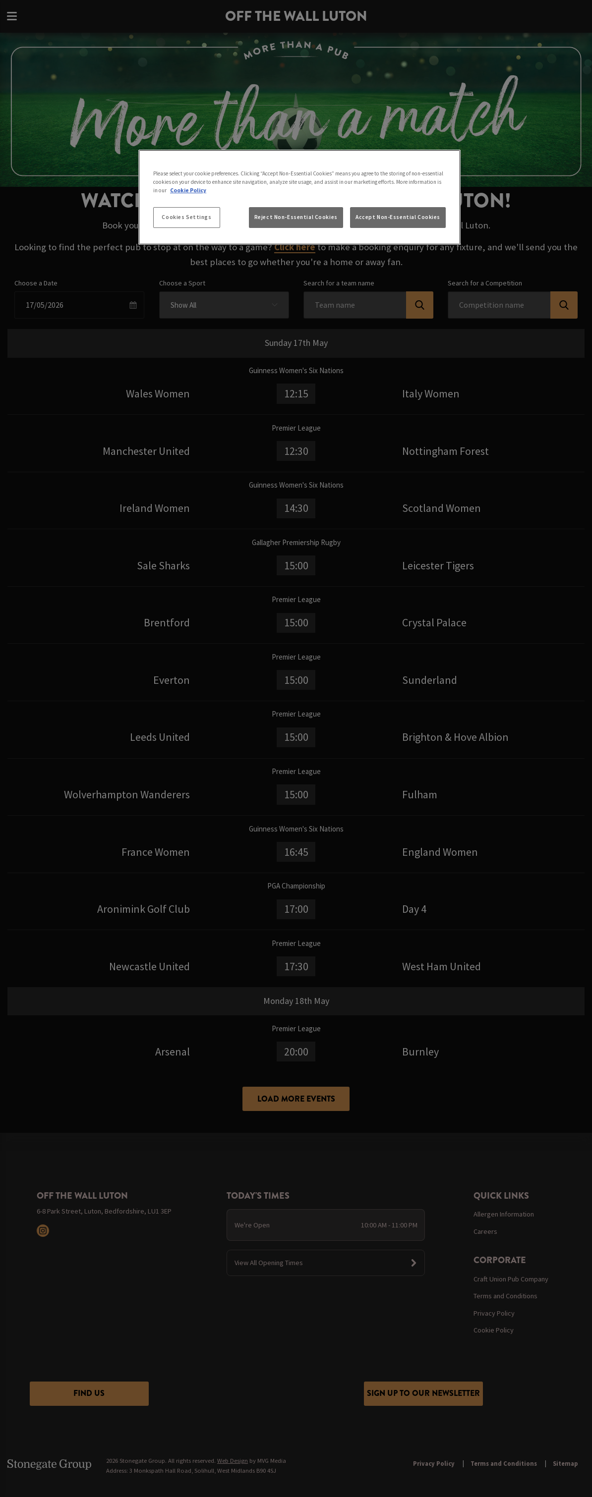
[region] (299, 197)
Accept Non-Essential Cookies (397, 217)
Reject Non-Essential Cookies (296, 217)
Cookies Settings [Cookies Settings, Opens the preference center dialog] (186, 217)
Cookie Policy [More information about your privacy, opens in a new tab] (188, 190)
